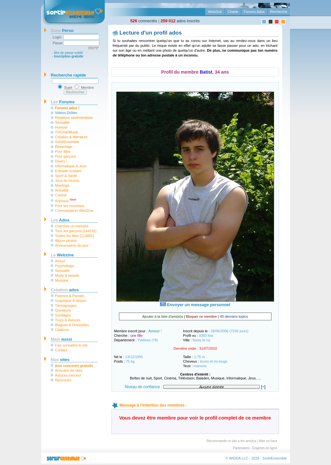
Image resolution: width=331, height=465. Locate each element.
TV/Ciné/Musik (66, 132)
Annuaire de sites (68, 370)
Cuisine (61, 195)
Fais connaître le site (71, 345)
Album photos (66, 241)
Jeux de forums (67, 180)
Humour (61, 127)
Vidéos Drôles (66, 113)
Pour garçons (65, 156)
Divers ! (61, 161)
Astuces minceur (68, 375)
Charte (233, 12)
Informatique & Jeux (71, 166)
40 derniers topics (234, 316)
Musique (62, 280)
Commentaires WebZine (74, 210)
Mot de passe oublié (68, 53)
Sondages (63, 315)
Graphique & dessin (70, 301)
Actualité (62, 190)
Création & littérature (71, 137)
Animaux (65, 200)
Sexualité (62, 122)
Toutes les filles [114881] (74, 236)
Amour (60, 261)
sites (60, 359)
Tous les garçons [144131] (75, 231)
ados (65, 289)
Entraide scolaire (68, 171)
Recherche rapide (68, 75)
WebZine (215, 12)
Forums (63, 101)
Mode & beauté (67, 275)
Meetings (62, 185)
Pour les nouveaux (69, 206)
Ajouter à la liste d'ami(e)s (162, 316)
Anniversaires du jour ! (72, 245)
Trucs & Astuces (67, 320)
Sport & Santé (66, 176)
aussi (61, 339)
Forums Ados (254, 12)
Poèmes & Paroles (69, 296)
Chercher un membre (72, 226)
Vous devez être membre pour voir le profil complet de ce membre (195, 417)
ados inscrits (180, 20)
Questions (63, 310)
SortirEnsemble (67, 142)
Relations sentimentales (74, 117)
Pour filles (62, 151)
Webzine (62, 255)
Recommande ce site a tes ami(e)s (232, 441)
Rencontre (63, 380)
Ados (60, 220)
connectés (143, 20)
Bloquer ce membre (201, 316)
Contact (61, 350)
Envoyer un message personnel (195, 304)
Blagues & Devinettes (72, 325)
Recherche (278, 12)
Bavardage (63, 147)
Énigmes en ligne (264, 448)
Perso (62, 30)
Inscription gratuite (68, 56)
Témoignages (66, 305)
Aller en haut (268, 441)
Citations (62, 330)
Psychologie (64, 266)
